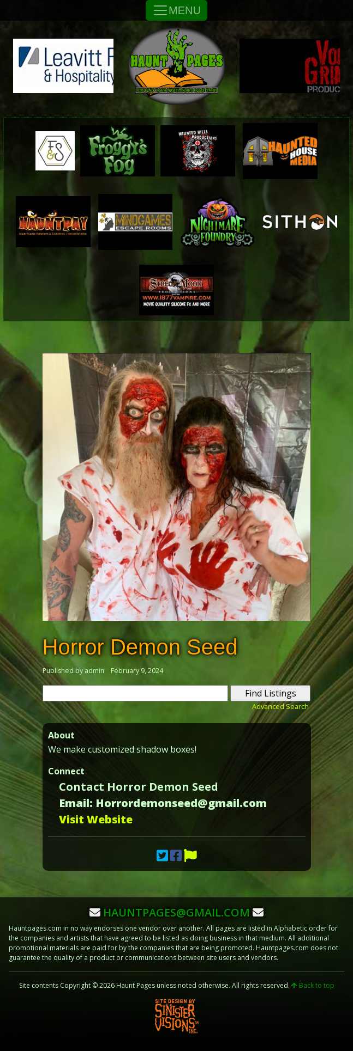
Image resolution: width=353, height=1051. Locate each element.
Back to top (312, 985)
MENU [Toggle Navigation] (176, 10)
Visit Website (96, 819)
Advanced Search (280, 706)
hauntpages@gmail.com (176, 912)
